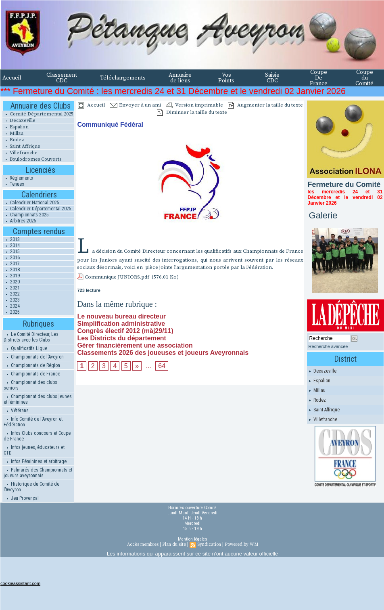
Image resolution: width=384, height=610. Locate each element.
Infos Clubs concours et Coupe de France (37, 436)
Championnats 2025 (26, 215)
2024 (11, 306)
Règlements (17, 178)
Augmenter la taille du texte (265, 105)
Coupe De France (319, 77)
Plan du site (174, 544)
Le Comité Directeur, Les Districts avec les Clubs (31, 337)
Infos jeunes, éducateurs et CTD (34, 450)
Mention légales (192, 539)
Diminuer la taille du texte (192, 112)
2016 (11, 257)
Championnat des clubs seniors (30, 385)
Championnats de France (32, 374)
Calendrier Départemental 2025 (37, 209)
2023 (11, 300)
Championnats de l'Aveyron (34, 357)
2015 (11, 251)
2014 (11, 245)
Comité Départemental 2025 (37, 114)
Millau (12, 133)
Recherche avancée (328, 346)
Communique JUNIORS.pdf (117, 277)
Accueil (11, 78)
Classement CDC (61, 78)
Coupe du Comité (364, 77)
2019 (11, 276)
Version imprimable (194, 105)
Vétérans (16, 410)
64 (161, 366)
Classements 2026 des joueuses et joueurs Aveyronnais (162, 352)
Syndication (209, 544)
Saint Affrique (21, 146)
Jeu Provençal (21, 498)
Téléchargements (123, 78)
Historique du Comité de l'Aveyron (31, 487)
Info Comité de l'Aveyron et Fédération (33, 422)
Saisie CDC (272, 78)
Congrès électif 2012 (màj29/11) (125, 330)
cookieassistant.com (20, 583)
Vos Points (226, 78)
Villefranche (20, 153)
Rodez (13, 140)
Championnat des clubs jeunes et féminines (38, 399)
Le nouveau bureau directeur (121, 316)
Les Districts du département (121, 338)
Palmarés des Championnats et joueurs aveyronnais (38, 472)
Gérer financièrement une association (134, 345)
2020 (11, 282)
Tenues (13, 184)
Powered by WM (241, 544)
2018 (11, 270)
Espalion (15, 127)
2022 (11, 294)
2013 (11, 239)
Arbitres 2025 (19, 221)
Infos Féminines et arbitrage (35, 461)
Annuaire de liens (180, 78)
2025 (11, 312)
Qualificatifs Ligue (25, 348)
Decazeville (18, 120)
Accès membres (143, 544)
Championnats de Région (32, 365)
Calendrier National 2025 (31, 202)
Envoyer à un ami (135, 105)
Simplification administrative (121, 323)
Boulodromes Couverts (31, 159)
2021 (11, 288)
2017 (11, 263)
